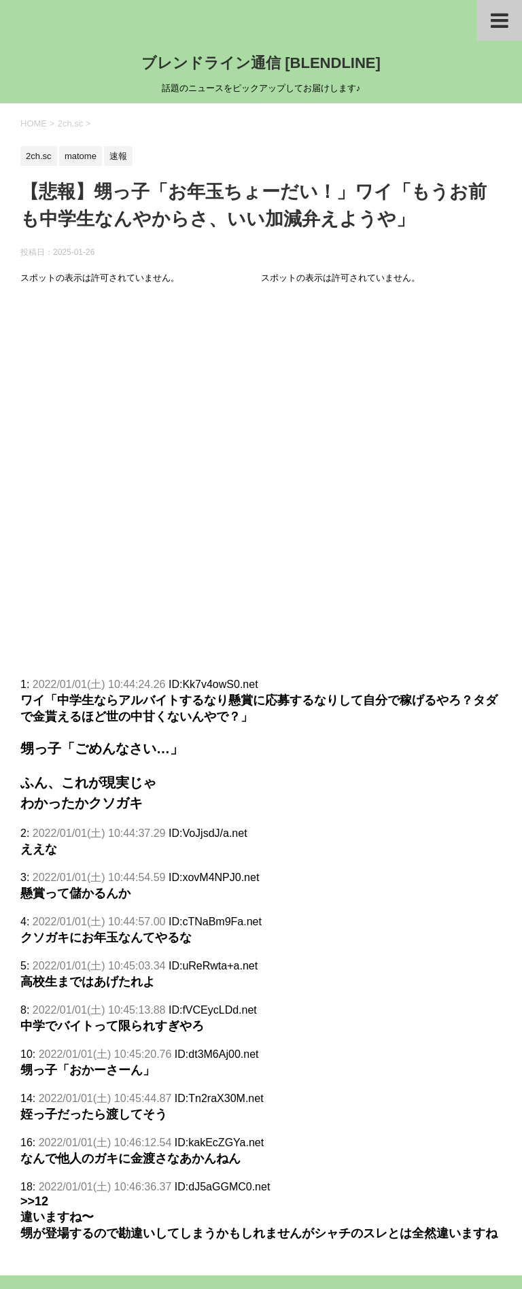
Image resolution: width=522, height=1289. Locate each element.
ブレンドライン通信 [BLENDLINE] (261, 62)
